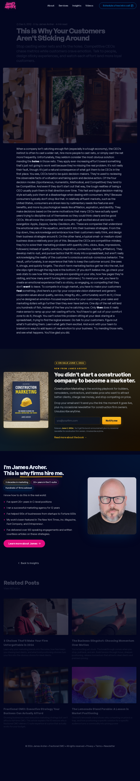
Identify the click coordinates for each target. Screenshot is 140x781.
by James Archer (45, 22)
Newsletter (109, 746)
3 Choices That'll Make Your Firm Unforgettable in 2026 (26, 641)
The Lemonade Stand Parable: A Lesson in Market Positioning (100, 709)
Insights (76, 5)
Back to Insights (28, 563)
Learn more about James (24, 543)
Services (63, 5)
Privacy (89, 746)
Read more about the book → (70, 437)
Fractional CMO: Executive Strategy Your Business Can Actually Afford (32, 709)
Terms (98, 746)
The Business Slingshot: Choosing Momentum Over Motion (103, 641)
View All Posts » (12, 587)
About (50, 5)
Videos (89, 5)
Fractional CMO (56, 746)
